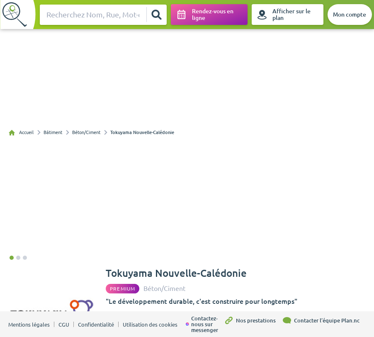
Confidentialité (96, 324)
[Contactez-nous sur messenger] (205, 324)
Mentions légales (29, 324)
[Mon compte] (349, 14)
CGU (63, 324)
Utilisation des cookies (150, 324)
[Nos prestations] (253, 324)
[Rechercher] (156, 14)
